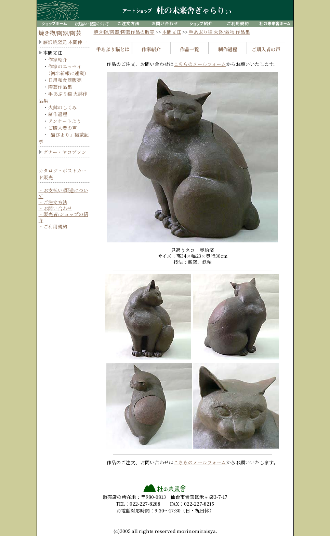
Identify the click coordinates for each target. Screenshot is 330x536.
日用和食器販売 (65, 79)
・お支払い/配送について (63, 193)
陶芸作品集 (60, 86)
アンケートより (64, 120)
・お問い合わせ (55, 208)
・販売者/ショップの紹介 (63, 217)
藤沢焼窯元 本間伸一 (65, 42)
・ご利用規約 (53, 226)
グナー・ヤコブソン (64, 152)
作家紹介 (57, 59)
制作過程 (57, 114)
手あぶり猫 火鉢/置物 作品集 (219, 31)
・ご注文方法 (53, 202)
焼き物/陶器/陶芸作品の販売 (124, 31)
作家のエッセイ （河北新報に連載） (64, 69)
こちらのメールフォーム (200, 63)
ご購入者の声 (62, 127)
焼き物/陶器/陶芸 (60, 33)
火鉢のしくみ (62, 107)
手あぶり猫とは (113, 49)
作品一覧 (189, 49)
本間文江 (171, 31)
